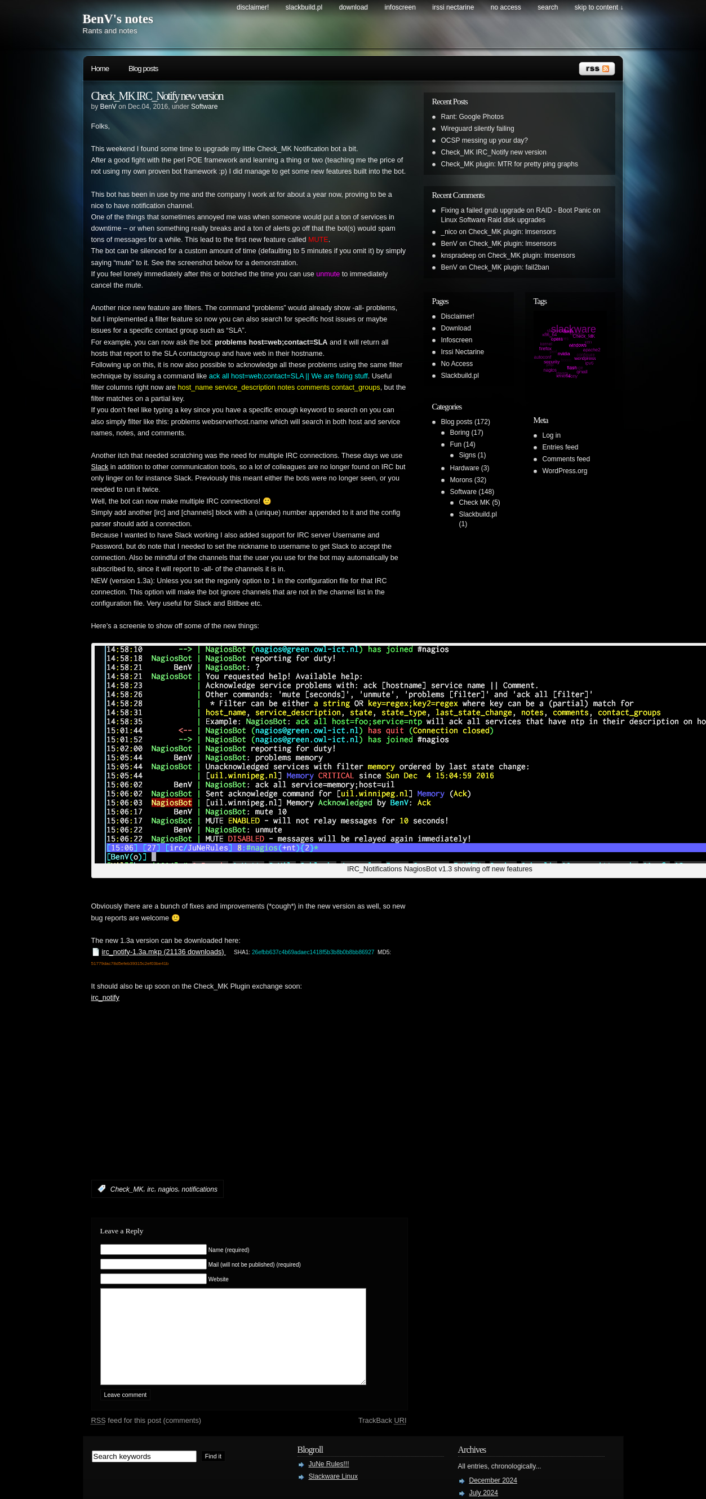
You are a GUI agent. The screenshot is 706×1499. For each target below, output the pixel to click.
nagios (168, 1189)
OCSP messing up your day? (485, 140)
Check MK (474, 502)
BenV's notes (118, 19)
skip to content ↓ (599, 7)
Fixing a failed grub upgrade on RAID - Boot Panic (516, 210)
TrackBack (382, 1437)
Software (204, 107)
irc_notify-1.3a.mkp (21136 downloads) (164, 952)
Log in (552, 435)
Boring (460, 433)
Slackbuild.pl (304, 7)
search (548, 7)
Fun (456, 444)
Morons (461, 480)
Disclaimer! (253, 7)
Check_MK (127, 1189)
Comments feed (566, 459)
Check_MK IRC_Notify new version (157, 96)
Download (353, 7)
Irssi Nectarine (453, 7)
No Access (506, 7)
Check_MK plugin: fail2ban (509, 267)
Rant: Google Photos (472, 117)
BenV (108, 107)
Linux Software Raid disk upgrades (493, 220)
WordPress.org (565, 471)
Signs (467, 455)
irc (150, 1189)
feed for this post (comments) (146, 1437)
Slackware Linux (333, 1493)
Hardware (464, 468)
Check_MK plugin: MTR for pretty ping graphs (509, 164)
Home (100, 68)
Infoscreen (400, 7)
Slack (100, 467)
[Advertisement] (223, 1108)
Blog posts (143, 68)
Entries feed (561, 447)
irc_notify (105, 998)
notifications (199, 1189)
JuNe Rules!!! (329, 1481)
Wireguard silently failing (477, 129)
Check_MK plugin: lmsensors (512, 232)
